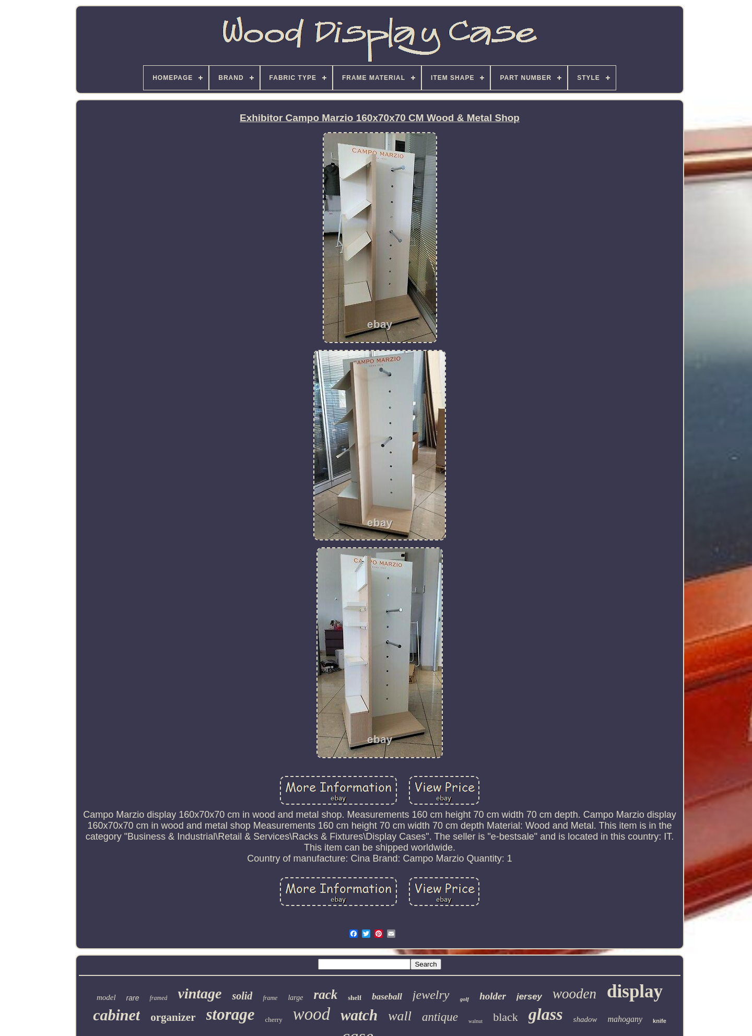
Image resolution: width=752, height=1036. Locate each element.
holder (492, 996)
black (505, 1016)
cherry (274, 1019)
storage (230, 1014)
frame (270, 998)
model (106, 997)
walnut (475, 1021)
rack (325, 994)
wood (312, 1014)
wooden (574, 994)
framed (158, 998)
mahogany (624, 1019)
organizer (172, 1017)
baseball (387, 997)
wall (400, 1015)
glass (545, 1014)
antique (440, 1016)
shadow (585, 1019)
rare (132, 998)
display (635, 991)
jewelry (431, 995)
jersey (529, 997)
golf (464, 999)
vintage (199, 993)
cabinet (116, 1014)
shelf (354, 998)
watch (359, 1015)
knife (659, 1021)
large (295, 998)
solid (242, 996)
